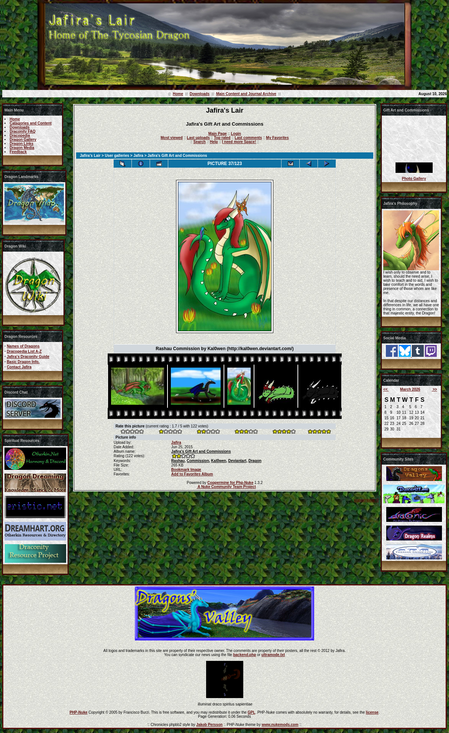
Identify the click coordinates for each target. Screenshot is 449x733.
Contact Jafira (19, 367)
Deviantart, (238, 461)
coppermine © (366, 500)
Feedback (18, 152)
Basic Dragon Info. (23, 362)
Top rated (222, 138)
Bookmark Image (186, 470)
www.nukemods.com (279, 725)
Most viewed (172, 138)
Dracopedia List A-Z (24, 351)
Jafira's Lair (90, 156)
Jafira (138, 156)
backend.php (244, 655)
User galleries (117, 156)
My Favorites (277, 138)
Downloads (199, 94)
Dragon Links (21, 144)
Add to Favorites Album (192, 474)
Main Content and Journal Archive (246, 94)
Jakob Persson (209, 725)
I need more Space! (239, 142)
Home (178, 94)
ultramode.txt (273, 655)
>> (434, 389)
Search (199, 142)
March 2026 (410, 389)
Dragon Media (22, 148)
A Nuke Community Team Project (226, 487)
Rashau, (178, 461)
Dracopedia (20, 135)
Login (236, 134)
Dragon (254, 461)
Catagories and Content (31, 123)
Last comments (248, 138)
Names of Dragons (23, 346)
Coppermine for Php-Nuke (230, 483)
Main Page (217, 134)
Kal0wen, (219, 461)
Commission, (198, 461)
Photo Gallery (414, 179)
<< (385, 389)
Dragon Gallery (23, 140)
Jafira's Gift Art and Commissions (201, 451)
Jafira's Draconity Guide (28, 357)
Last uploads (198, 138)
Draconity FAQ (22, 131)
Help (214, 142)
